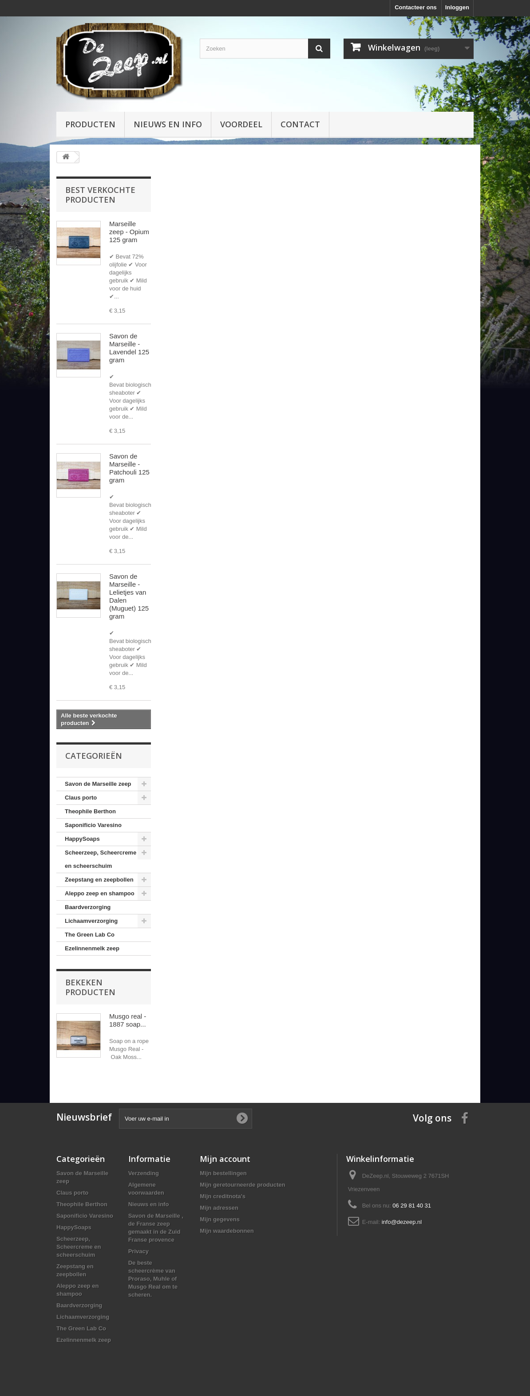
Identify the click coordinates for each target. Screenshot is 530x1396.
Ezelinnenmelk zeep (92, 948)
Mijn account (225, 1158)
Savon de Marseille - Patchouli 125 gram (129, 468)
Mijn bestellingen (223, 1173)
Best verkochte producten (100, 194)
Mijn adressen (219, 1207)
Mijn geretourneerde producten (242, 1184)
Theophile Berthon (90, 811)
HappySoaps (82, 838)
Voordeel (241, 124)
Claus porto (81, 797)
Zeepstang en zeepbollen (99, 879)
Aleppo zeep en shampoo (99, 893)
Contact (300, 124)
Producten (90, 124)
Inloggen (457, 7)
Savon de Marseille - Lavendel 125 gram (129, 348)
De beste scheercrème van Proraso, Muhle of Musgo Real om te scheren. (153, 1278)
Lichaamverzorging (91, 921)
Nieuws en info (168, 124)
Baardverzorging (88, 907)
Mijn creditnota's (222, 1196)
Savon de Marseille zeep (98, 783)
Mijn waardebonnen (226, 1230)
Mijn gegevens (220, 1219)
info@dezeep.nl (402, 1222)
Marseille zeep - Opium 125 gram (129, 231)
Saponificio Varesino (93, 825)
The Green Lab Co (90, 934)
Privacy (138, 1251)
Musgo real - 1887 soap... (127, 1020)
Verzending (143, 1173)
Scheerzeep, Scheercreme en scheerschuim (100, 859)
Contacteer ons (416, 7)
